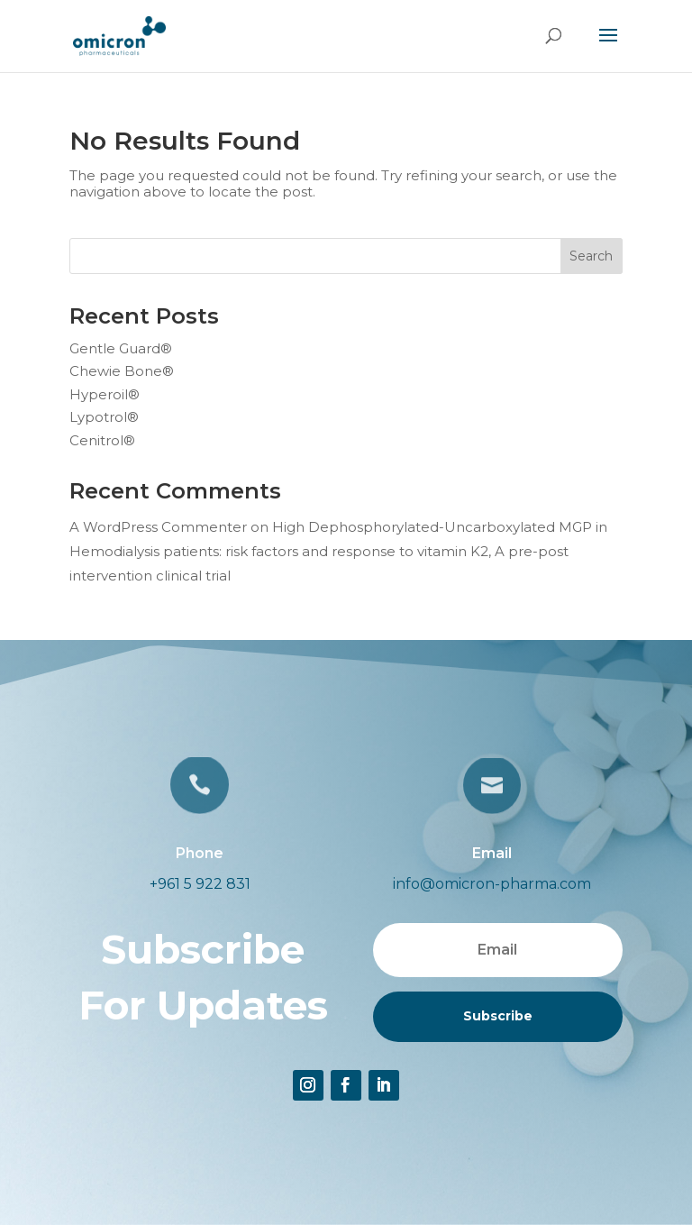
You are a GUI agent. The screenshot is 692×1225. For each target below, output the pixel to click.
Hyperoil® (104, 394)
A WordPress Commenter (158, 526)
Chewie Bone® (121, 370)
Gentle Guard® (120, 348)
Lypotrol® (104, 416)
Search (591, 256)
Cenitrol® (102, 440)
